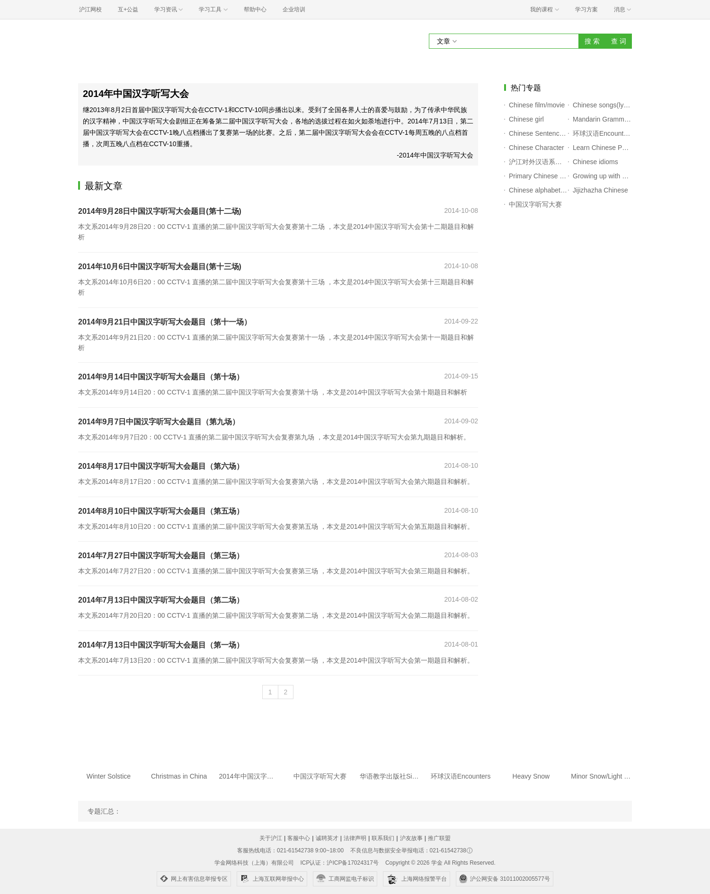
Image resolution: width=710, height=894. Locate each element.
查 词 (618, 41)
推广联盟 (439, 838)
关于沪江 (270, 838)
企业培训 (294, 9)
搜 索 (592, 41)
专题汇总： (104, 811)
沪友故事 (411, 838)
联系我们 (383, 838)
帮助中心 (255, 9)
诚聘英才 (327, 838)
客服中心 (298, 838)
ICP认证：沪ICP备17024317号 (339, 862)
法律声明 (355, 838)
